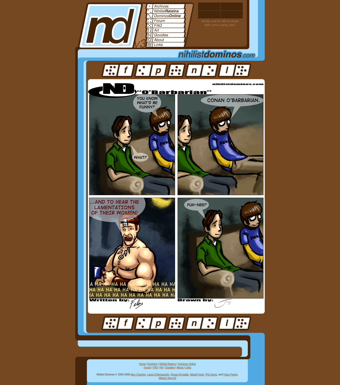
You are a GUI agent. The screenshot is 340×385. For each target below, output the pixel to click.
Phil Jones (211, 374)
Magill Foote (197, 374)
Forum (147, 367)
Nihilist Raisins (167, 364)
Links (188, 367)
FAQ (155, 367)
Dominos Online (187, 364)
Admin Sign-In (168, 378)
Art (161, 367)
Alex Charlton (138, 374)
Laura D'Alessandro (158, 374)
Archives (152, 364)
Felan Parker (230, 374)
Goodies (170, 367)
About (180, 367)
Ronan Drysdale (180, 374)
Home (142, 364)
